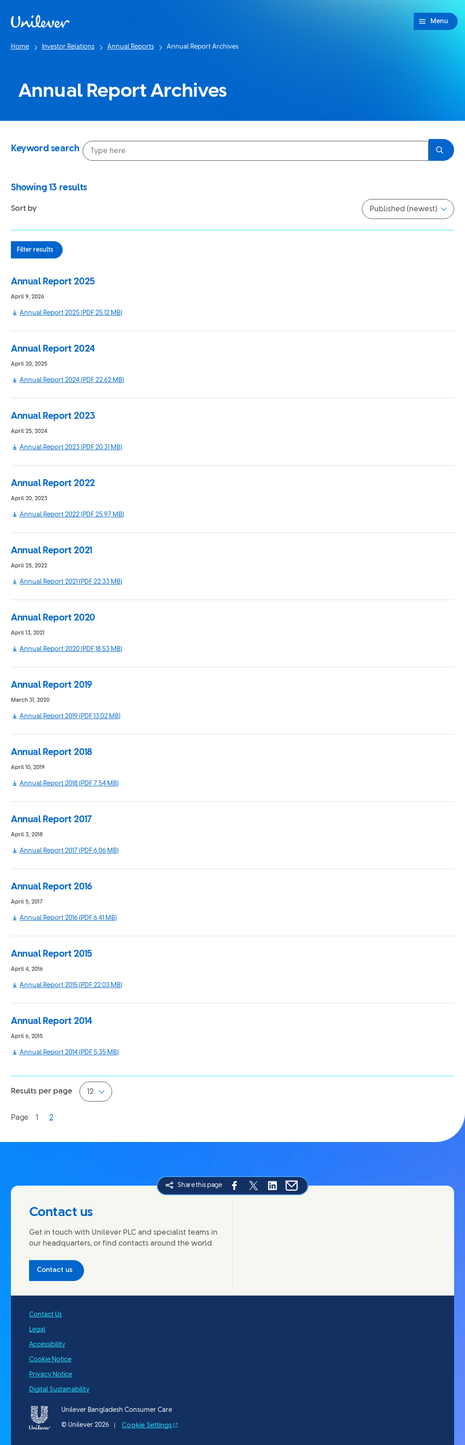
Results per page (41, 1091)
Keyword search (45, 149)
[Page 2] (51, 1118)
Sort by (24, 208)
